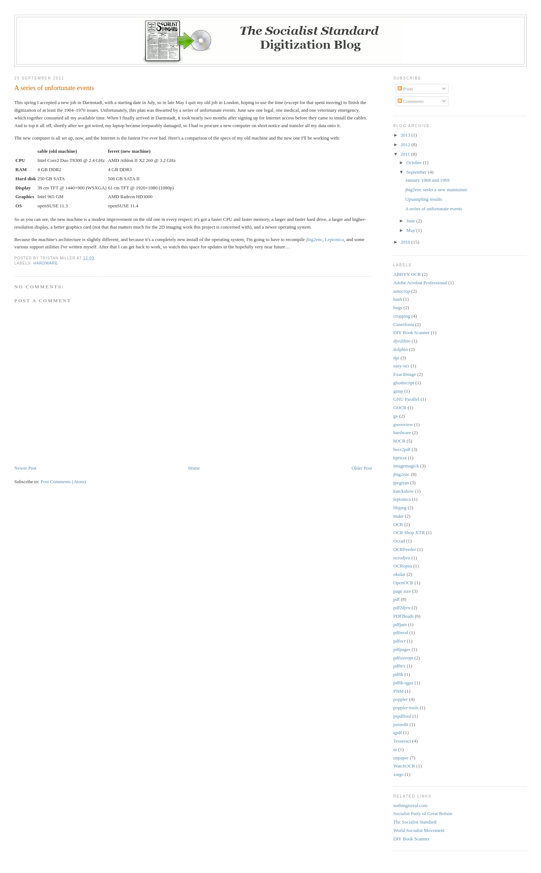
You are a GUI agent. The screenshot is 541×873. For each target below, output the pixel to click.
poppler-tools (405, 707)
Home (194, 468)
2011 (406, 154)
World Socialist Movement (419, 830)
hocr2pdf (401, 449)
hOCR (399, 441)
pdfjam (400, 624)
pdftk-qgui (403, 682)
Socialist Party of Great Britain (422, 813)
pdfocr (399, 641)
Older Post (362, 468)
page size (402, 591)
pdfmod (400, 632)
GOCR (399, 407)
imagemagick (406, 466)
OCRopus (402, 566)
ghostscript (403, 382)
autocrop (401, 291)
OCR (398, 524)
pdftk (398, 674)
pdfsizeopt (403, 658)
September (417, 172)
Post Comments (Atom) (63, 481)
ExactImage (404, 374)
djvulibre (401, 341)
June (411, 220)
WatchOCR (404, 766)
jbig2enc (314, 239)
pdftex (399, 666)
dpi (396, 357)
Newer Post (25, 468)
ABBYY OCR (407, 274)
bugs (397, 307)
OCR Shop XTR (409, 532)
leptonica (402, 499)
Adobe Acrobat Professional (420, 282)
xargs (398, 774)
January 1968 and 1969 (427, 180)
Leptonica (334, 239)
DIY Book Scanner (411, 332)
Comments (411, 101)
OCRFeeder (404, 549)
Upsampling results (423, 199)
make (398, 516)
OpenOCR (403, 582)
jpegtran (401, 482)
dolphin (400, 349)
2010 (406, 242)
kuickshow (403, 491)
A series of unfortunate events (54, 88)
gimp (398, 391)
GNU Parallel (406, 399)
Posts (405, 89)
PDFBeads (403, 616)
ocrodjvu (401, 558)
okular (399, 574)
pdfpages (401, 649)
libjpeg (399, 507)
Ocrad (399, 541)
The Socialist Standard (414, 822)
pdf (396, 599)
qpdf (397, 732)
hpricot (400, 457)
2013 (406, 135)
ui (395, 749)
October (414, 162)
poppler (400, 699)
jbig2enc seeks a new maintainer (436, 189)
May (411, 230)
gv (395, 416)
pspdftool (402, 716)
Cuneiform (403, 324)
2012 (406, 144)
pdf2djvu (401, 607)
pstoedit (400, 724)
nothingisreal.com (410, 805)
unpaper (401, 758)
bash (397, 299)
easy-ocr (401, 366)
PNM (398, 691)
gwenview (403, 424)
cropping (401, 316)
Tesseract (402, 741)
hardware (45, 263)
